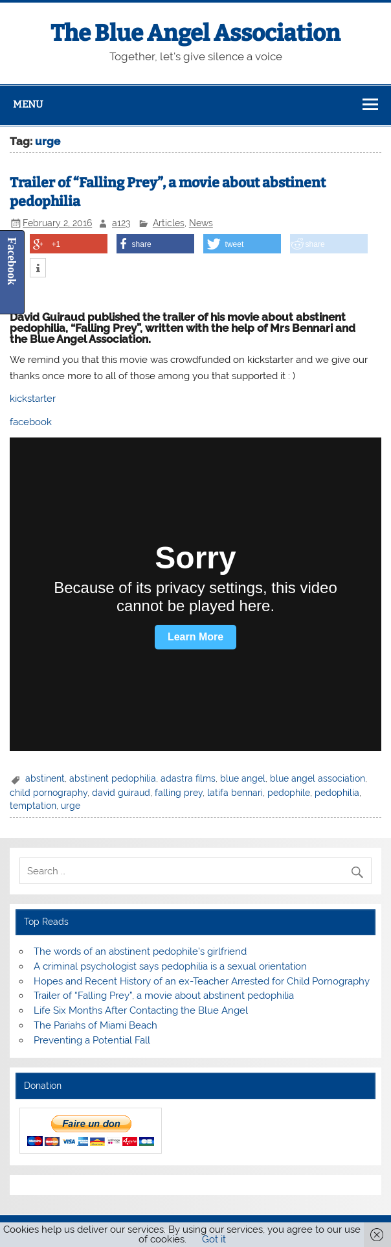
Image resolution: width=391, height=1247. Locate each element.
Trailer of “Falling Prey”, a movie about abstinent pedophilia (164, 995)
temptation (33, 805)
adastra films (188, 778)
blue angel (242, 778)
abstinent (45, 778)
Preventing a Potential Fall (92, 1040)
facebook (31, 422)
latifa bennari (235, 792)
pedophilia (337, 792)
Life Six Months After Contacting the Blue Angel (141, 1010)
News (201, 223)
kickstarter (33, 398)
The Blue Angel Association (195, 33)
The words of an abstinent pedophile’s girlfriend (140, 951)
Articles (168, 223)
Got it (214, 1239)
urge (70, 805)
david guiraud (121, 792)
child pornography (48, 792)
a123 (121, 223)
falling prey (179, 792)
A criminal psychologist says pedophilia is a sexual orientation (170, 966)
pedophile (288, 792)
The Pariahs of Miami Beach (95, 1025)
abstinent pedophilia (112, 778)
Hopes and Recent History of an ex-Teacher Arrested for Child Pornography (202, 981)
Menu (28, 104)
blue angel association (317, 778)
